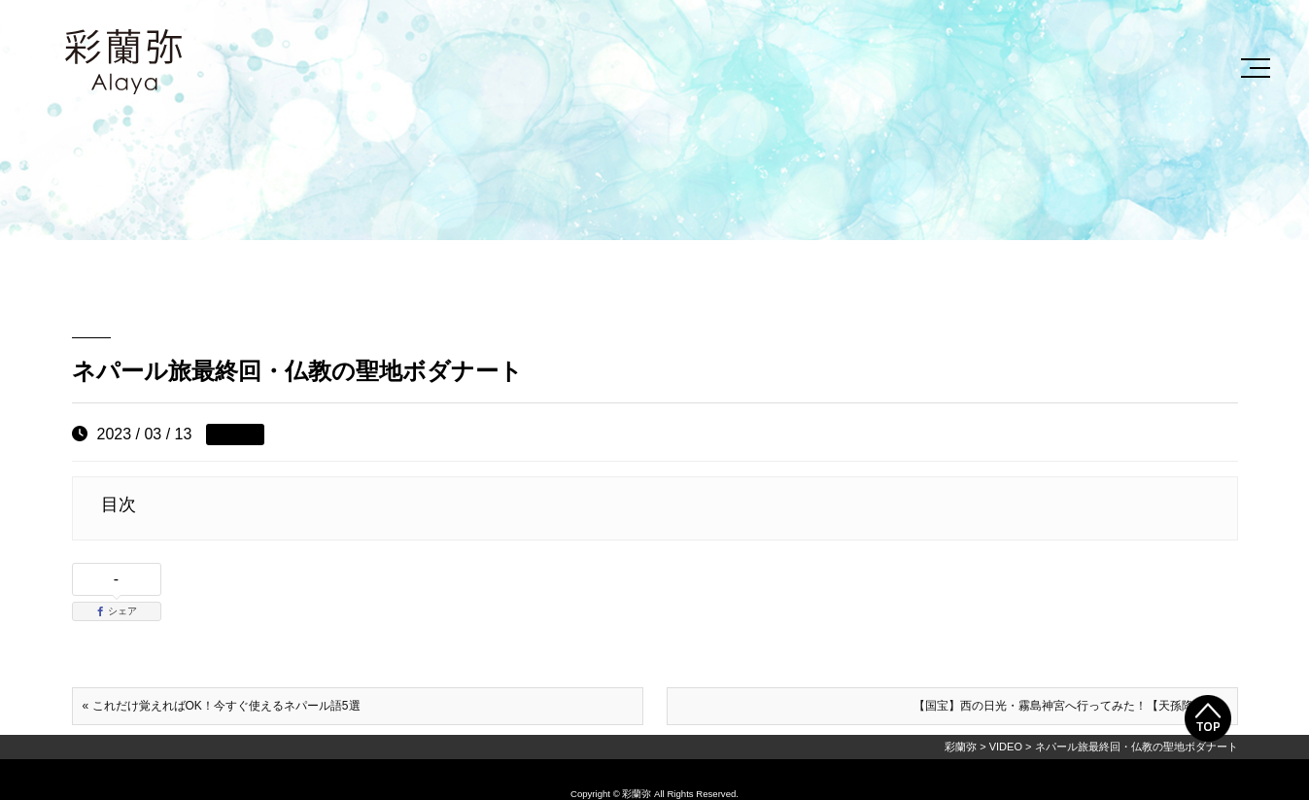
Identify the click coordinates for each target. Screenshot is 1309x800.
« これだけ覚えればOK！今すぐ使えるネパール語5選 (222, 706)
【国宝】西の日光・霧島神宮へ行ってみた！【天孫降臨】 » (1069, 706)
